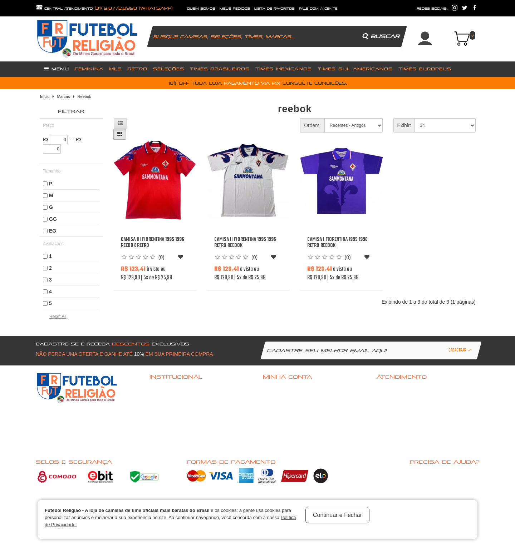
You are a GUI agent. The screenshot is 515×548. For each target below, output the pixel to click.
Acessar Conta (277, 388)
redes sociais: (432, 8)
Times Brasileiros (220, 68)
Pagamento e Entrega (169, 416)
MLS (115, 68)
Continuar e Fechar (337, 515)
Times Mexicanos (283, 68)
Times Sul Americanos (355, 68)
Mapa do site (388, 416)
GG (53, 219)
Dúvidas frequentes (168, 388)
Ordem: (312, 125)
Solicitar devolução (395, 406)
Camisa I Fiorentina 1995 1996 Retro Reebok (337, 242)
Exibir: (404, 125)
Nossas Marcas (164, 434)
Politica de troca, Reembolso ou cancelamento (190, 397)
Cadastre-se (275, 397)
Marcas (63, 96)
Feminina (89, 68)
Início (44, 96)
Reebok (84, 96)
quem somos (201, 8)
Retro (137, 68)
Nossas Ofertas (164, 444)
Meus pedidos (276, 416)
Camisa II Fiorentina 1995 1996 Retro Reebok (245, 242)
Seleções (168, 68)
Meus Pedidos (235, 8)
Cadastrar (460, 350)
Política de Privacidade (170, 425)
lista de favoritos (274, 8)
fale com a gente (318, 8)
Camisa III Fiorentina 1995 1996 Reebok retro (152, 242)
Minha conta (275, 406)
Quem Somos (161, 406)
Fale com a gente (392, 388)
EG (52, 231)
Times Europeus (424, 68)
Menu (56, 68)
